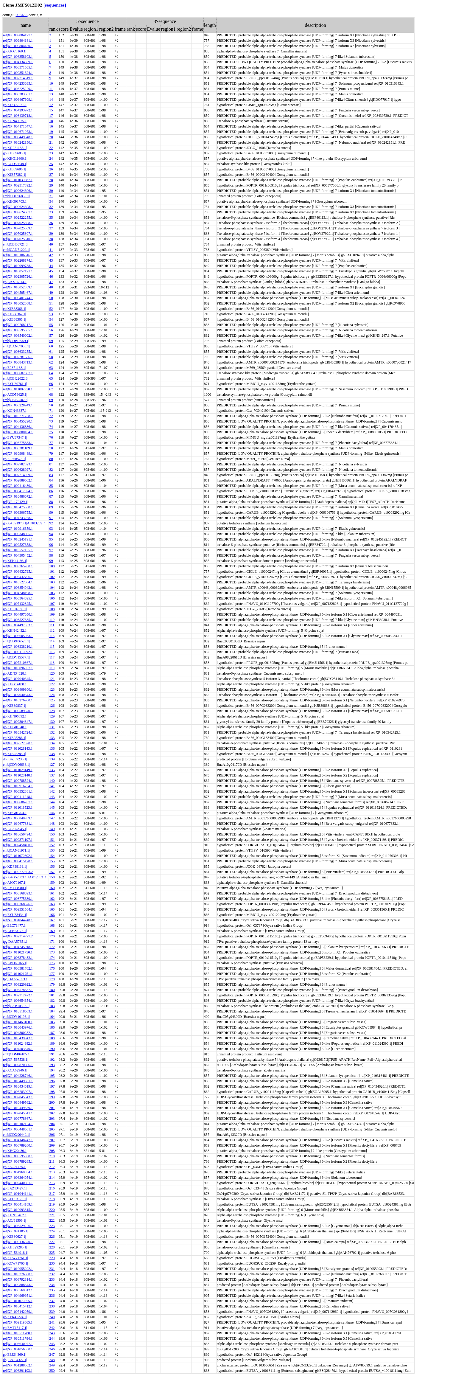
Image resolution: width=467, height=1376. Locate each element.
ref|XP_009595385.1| (18, 330)
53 (51, 314)
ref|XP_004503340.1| (18, 1049)
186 (52, 1027)
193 (52, 1065)
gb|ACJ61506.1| (14, 1220)
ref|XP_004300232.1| (18, 1033)
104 (52, 588)
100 (52, 566)
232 (52, 1274)
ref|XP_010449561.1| (18, 1081)
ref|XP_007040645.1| (18, 679)
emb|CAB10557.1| (16, 1006)
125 (52, 700)
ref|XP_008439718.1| (18, 116)
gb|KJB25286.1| (14, 738)
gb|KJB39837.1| (14, 705)
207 (52, 1140)
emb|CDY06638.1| (16, 764)
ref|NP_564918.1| (15, 1253)
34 (51, 201)
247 (52, 1354)
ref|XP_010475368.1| (18, 507)
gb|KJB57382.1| (14, 175)
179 (52, 984)
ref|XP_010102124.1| (18, 1124)
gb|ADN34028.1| (15, 673)
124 (52, 695)
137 (52, 775)
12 (51, 105)
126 (52, 705)
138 (52, 754)
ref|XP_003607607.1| (18, 373)
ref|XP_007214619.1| (18, 78)
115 (52, 646)
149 (52, 829)
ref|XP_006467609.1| (18, 99)
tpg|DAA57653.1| (15, 979)
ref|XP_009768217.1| (18, 325)
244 (52, 1338)
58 (51, 357)
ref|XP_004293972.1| (18, 110)
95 (51, 539)
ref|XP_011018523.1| (18, 807)
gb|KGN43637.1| (15, 411)
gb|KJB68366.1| (14, 309)
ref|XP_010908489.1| (18, 453)
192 (52, 1059)
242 (52, 1328)
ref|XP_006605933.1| (18, 636)
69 (51, 400)
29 (51, 185)
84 (51, 480)
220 (52, 1210)
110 (52, 620)
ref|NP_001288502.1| (18, 1365)
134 (52, 743)
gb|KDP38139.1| (15, 866)
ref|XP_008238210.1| (18, 646)
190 (52, 1049)
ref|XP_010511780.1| (18, 1333)
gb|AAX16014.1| (15, 282)
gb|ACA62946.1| (15, 1070)
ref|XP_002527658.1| (18, 545)
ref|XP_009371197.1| (18, 840)
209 (52, 1145)
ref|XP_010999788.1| (18, 266)
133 (52, 738)
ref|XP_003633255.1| (18, 352)
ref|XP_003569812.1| (18, 1290)
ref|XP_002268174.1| (18, 260)
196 (52, 1081)
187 (52, 1033)
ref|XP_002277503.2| (18, 872)
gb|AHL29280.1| (15, 1247)
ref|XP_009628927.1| (18, 470)
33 (51, 212)
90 (51, 512)
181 (52, 995)
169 (52, 931)
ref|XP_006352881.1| (18, 791)
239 (52, 1312)
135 (52, 770)
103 (52, 582)
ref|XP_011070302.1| (18, 856)
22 (51, 148)
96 (51, 545)
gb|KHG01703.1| (15, 201)
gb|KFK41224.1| (15, 1317)
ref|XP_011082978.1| (18, 389)
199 (52, 1097)
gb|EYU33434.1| (15, 915)
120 (52, 673)
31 (51, 196)
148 (52, 823)
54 (51, 319)
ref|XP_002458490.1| (18, 845)
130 (52, 722)
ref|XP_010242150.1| (18, 142)
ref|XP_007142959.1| (18, 1312)
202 (52, 1113)
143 (52, 797)
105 (52, 593)
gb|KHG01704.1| (15, 813)
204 (52, 1124)
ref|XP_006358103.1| (18, 57)
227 (52, 1242)
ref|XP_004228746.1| (18, 1076)
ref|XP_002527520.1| (18, 743)
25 (51, 164)
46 (51, 276)
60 (51, 346)
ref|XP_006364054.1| (18, 1177)
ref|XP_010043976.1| (18, 1027)
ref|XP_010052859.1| (18, 287)
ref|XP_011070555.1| (18, 1301)
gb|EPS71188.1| (14, 368)
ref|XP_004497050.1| (18, 614)
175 (52, 963)
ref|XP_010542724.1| (18, 732)
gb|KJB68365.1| (14, 319)
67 (51, 389)
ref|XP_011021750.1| (18, 952)
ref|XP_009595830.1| (18, 1156)
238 (52, 1306)
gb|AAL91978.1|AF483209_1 (24, 523)
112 (52, 630)
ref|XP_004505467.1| (18, 293)
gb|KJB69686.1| (14, 169)
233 (52, 1279)
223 (52, 1226)
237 (52, 1301)
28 (51, 180)
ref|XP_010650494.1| (18, 834)
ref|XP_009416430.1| (18, 486)
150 (52, 834)
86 (51, 491)
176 (52, 968)
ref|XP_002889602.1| (18, 480)
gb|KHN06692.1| (15, 716)
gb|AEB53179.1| (15, 1199)
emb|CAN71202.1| (16, 250)
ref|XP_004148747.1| (18, 1140)
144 (52, 802)
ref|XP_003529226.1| (18, 1226)
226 (52, 1236)
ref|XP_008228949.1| (18, 405)
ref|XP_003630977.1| (18, 1344)
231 (52, 1269)
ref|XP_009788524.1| (18, 781)
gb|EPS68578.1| (14, 459)
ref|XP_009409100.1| (18, 689)
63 (51, 368)
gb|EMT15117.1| (15, 1328)
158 (52, 877)
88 (51, 502)
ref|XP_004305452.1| (18, 555)
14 (51, 99)
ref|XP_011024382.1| (18, 1043)
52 (51, 309)
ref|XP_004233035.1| (18, 83)
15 (51, 110)
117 (52, 657)
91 (51, 518)
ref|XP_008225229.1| (18, 89)
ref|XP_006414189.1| (18, 1204)
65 (51, 378)
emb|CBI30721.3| (15, 244)
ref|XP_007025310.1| (18, 239)
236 (52, 1295)
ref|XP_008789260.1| (18, 1145)
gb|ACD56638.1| (15, 164)
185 (52, 1022)
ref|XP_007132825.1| (18, 604)
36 (51, 223)
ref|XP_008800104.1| (18, 432)
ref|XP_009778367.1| (18, 1118)
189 (52, 1043)
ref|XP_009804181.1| (18, 40)
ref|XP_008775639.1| (18, 899)
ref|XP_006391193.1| (18, 1371)
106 (52, 598)
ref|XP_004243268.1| (18, 518)
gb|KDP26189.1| (15, 609)
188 (52, 1038)
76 (51, 437)
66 (51, 384)
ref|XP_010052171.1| (18, 271)
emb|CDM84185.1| (16, 1054)
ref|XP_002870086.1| (18, 1065)
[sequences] (54, 4)
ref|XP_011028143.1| (18, 748)
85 (51, 486)
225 (52, 1253)
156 (52, 866)
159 (52, 882)
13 (51, 94)
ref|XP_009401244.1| (18, 298)
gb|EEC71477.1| (14, 925)
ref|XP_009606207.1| (18, 802)
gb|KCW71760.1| (15, 1263)
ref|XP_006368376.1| (18, 904)
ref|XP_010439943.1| (18, 1038)
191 (52, 1054)
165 (52, 909)
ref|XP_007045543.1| (18, 1097)
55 (51, 325)
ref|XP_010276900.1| (18, 700)
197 (52, 1086)
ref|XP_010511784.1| (18, 1338)
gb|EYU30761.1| (15, 384)
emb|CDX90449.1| (16, 1135)
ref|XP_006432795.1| (18, 571)
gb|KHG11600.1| (15, 158)
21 (51, 142)
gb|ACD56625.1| (15, 394)
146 (52, 813)
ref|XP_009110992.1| (18, 652)
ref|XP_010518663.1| (18, 1011)
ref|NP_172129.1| (15, 502)
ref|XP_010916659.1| (18, 529)
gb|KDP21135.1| (15, 148)
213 (52, 1172)
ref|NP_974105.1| (15, 1231)
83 (51, 475)
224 (52, 1231)
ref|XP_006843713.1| (18, 362)
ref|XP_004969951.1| (18, 1295)
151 (52, 840)
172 (52, 947)
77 (51, 443)
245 (52, 1344)
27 (51, 175)
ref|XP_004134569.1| (18, 62)
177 (52, 974)
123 (52, 689)
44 (51, 266)
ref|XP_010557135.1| (18, 550)
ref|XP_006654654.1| (18, 1000)
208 (52, 1151)
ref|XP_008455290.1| (18, 421)
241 (52, 1322)
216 (52, 1188)
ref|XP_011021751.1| (18, 974)
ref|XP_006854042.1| (18, 588)
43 (51, 260)
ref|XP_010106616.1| (18, 255)
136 (52, 748)
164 (52, 1017)
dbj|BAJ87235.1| (15, 759)
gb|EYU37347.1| (15, 437)
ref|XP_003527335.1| (18, 620)
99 (51, 561)
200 (52, 1102)
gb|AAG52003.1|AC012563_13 (25, 877)
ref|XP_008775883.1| (18, 443)
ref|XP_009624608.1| (18, 207)
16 (51, 126)
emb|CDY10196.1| (16, 1017)
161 (52, 893)
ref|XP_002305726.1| (18, 276)
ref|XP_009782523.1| (18, 464)
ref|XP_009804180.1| (18, 46)
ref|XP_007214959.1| (18, 475)
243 (52, 1333)
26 (51, 169)
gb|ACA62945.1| (15, 829)
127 (52, 764)
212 (52, 1167)
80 (51, 459)
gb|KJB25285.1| (14, 754)
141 (52, 786)
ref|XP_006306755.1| (18, 512)
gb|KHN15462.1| (15, 1215)
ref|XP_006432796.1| (18, 577)
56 (51, 330)
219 (52, 1204)
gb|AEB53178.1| (15, 931)
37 (51, 228)
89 (51, 507)
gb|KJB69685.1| (14, 153)
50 (51, 298)
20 (51, 137)
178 (52, 979)
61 (51, 352)
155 (52, 861)
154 (52, 856)
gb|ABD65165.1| (15, 963)
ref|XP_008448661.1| (18, 1129)
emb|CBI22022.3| (15, 378)
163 (52, 904)
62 (51, 362)
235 (52, 1290)
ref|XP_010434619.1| (18, 1086)
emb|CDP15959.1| (16, 341)
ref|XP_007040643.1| (18, 695)
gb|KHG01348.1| (15, 727)
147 (52, 818)
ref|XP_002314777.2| (18, 936)
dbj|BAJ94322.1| (15, 1360)
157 (52, 872)
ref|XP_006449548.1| (18, 137)
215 (52, 1183)
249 (52, 1365)
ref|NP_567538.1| (15, 1059)
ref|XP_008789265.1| (18, 1161)
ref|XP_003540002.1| (18, 335)
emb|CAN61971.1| (16, 850)
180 (52, 990)
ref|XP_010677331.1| (18, 823)
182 (52, 1000)
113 (52, 636)
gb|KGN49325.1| (15, 121)
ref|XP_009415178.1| (18, 861)
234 (52, 1285)
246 (52, 1349)
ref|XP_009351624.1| (18, 73)
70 (51, 405)
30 (51, 191)
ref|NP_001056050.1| (18, 1349)
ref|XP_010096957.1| (18, 668)
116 (52, 652)
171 (52, 941)
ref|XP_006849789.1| (18, 818)
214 (52, 1177)
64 (51, 373)
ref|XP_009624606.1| (18, 191)
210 (52, 1156)
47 (51, 282)
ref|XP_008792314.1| (18, 1279)
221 (52, 1215)
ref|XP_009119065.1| (18, 1322)
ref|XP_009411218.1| (18, 797)
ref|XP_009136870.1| (18, 1242)
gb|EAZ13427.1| (15, 1188)
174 (52, 958)
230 (52, 1263)
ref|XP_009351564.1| (18, 909)
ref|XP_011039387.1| (18, 180)
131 (52, 727)
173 (52, 952)
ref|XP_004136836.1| (18, 427)
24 (51, 158)
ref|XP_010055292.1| (18, 1269)
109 (52, 614)
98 (51, 555)
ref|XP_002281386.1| (18, 357)
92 (51, 523)
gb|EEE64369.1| (14, 1354)
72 (51, 416)
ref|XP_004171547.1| (18, 126)
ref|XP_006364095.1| (18, 598)
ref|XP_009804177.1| (18, 35)
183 (52, 1006)
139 (52, 759)
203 (52, 1118)
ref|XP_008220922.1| (18, 984)
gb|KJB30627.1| (14, 1236)
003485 (21, 15)
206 (52, 1135)
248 (52, 1360)
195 (52, 1076)
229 (52, 1258)
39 (51, 234)
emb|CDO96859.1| (16, 196)
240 (52, 1317)
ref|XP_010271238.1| (18, 416)
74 (51, 427)
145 (52, 807)
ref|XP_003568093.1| (18, 893)
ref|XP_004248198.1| (18, 593)
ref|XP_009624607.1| (18, 212)
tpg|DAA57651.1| (15, 941)
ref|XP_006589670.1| (18, 711)
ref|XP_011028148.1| (18, 775)
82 (51, 470)
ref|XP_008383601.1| (18, 94)
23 (51, 153)
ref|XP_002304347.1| (18, 722)
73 (51, 421)
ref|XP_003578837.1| (18, 990)
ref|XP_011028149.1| (18, 770)
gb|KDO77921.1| (15, 105)
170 (52, 936)
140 (52, 781)
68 (51, 394)
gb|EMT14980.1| (15, 888)
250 (52, 1371)
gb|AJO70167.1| (14, 882)
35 (51, 217)
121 (52, 679)
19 (51, 132)
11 (51, 89)
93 (51, 529)
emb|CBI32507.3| (15, 400)
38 (51, 239)
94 (51, 534)
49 (51, 293)
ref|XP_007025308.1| (18, 223)
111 (51, 625)
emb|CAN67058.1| (16, 346)
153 (52, 850)
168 (52, 925)
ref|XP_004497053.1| (18, 625)
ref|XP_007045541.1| (18, 1113)
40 (51, 244)
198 (52, 1092)
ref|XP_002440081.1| (18, 1183)
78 (51, 448)
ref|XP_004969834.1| (18, 1172)
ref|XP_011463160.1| (18, 1022)
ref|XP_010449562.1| (18, 1102)
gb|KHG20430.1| (15, 1151)
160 (52, 888)
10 (51, 83)
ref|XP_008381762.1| (18, 968)
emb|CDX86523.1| (16, 641)
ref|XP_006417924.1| (18, 491)
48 (51, 287)
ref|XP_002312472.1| (18, 995)
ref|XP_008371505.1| (18, 67)
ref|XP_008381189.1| (18, 448)
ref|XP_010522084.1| (18, 582)
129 (52, 716)
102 (52, 577)
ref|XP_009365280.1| (18, 566)
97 (51, 550)
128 (52, 711)
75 (51, 432)
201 (52, 1108)
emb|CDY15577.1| (16, 657)
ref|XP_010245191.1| (18, 539)
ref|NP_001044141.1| (18, 1194)
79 (51, 453)
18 (51, 121)
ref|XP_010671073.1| (18, 132)
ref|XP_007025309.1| (18, 228)
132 (52, 732)
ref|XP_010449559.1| (18, 1108)
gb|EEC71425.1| (14, 1167)
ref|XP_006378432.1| (18, 958)
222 (52, 1220)
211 (52, 1161)
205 (52, 1129)
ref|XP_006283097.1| (18, 1092)
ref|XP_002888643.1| (18, 1285)
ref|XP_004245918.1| (18, 947)
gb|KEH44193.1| (15, 561)
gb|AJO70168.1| (14, 51)
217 (52, 1194)
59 (51, 341)
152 (52, 845)
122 (52, 684)
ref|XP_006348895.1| (18, 534)
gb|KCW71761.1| (15, 1258)
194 (52, 1070)
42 (51, 255)
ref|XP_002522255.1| (18, 217)
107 (52, 604)
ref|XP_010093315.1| (18, 1210)
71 (51, 411)
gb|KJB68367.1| (14, 314)
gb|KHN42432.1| (15, 630)
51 (51, 303)
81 (51, 464)
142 (52, 791)
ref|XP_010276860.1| (18, 1274)
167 (52, 920)
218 (52, 1199)
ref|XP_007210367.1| (18, 663)
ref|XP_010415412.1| (18, 1306)
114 (52, 641)
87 (51, 496)
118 (52, 663)
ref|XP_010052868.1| (18, 303)
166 (52, 915)
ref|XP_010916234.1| (18, 786)
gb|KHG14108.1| (15, 684)
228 (52, 1247)
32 (51, 207)
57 (51, 335)
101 (52, 571)
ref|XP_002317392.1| (18, 185)
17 (51, 116)
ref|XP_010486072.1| (18, 496)
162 (52, 899)
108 (52, 609)
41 (51, 250)
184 (52, 1011)
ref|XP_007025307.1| (18, 234)
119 (52, 668)
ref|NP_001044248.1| (18, 920)
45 (51, 271)
